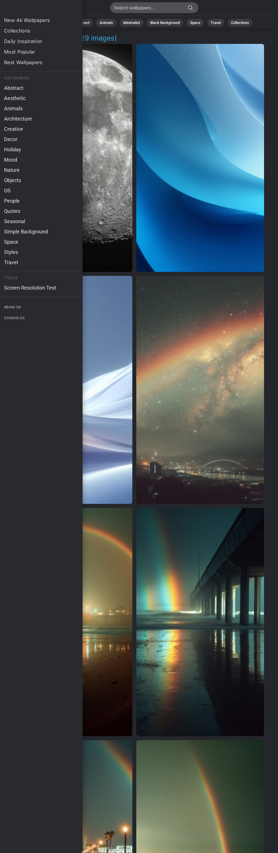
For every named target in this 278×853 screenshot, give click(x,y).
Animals (106, 23)
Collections (240, 23)
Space (195, 23)
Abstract (82, 23)
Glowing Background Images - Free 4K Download (34, 9)
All (41, 23)
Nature (59, 23)
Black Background (165, 23)
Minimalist (131, 23)
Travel (216, 23)
